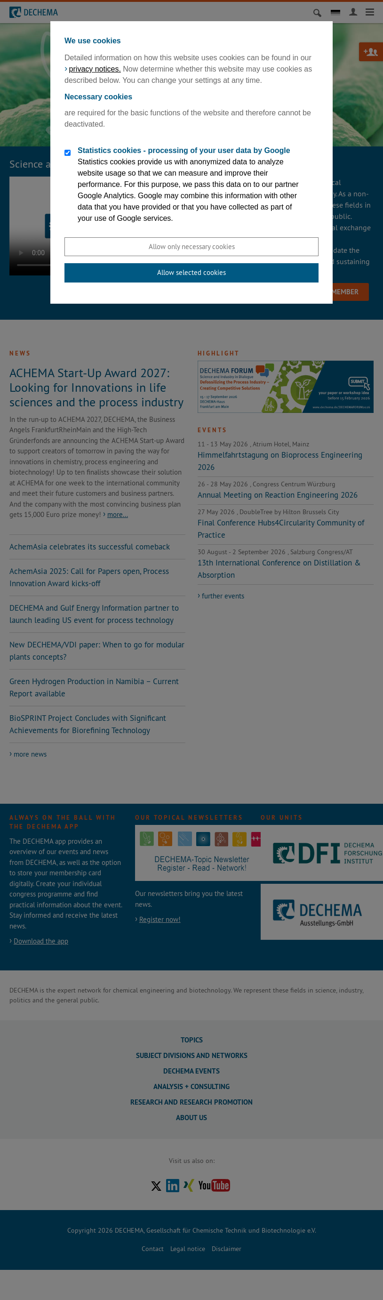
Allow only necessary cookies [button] (192, 246)
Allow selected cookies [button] (191, 272)
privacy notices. (95, 69)
